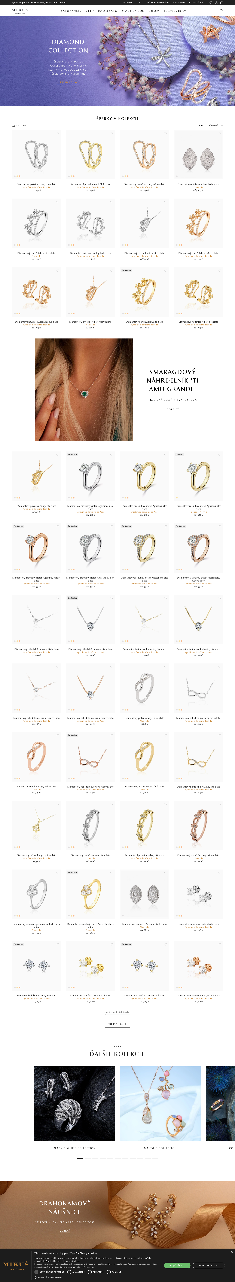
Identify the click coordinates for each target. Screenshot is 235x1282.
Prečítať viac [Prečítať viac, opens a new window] (88, 1267)
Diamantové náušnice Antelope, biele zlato (144, 924)
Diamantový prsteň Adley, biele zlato (36, 253)
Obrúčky (154, 11)
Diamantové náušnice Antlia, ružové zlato (198, 996)
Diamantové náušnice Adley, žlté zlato (198, 322)
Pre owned (179, 3)
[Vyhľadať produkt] (221, 10)
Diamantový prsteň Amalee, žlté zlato (144, 855)
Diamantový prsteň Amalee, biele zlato (90, 855)
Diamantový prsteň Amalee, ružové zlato (198, 855)
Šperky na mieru (71, 11)
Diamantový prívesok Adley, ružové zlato (90, 322)
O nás (140, 3)
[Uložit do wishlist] (58, 133)
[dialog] (117, 1265)
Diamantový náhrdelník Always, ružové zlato (90, 787)
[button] (96, 1278)
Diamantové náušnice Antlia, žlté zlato (90, 996)
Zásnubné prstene (133, 11)
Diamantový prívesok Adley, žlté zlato (36, 506)
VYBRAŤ (65, 1231)
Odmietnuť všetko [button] (208, 1265)
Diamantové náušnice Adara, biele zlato (198, 184)
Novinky (127, 3)
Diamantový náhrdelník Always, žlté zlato (198, 787)
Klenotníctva (196, 3)
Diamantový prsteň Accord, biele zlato (36, 184)
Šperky (90, 11)
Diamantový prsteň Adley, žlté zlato (144, 322)
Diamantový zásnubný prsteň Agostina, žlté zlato (144, 507)
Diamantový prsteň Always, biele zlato (144, 718)
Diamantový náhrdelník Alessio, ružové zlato (36, 718)
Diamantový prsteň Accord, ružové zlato (144, 184)
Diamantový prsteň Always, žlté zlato (144, 787)
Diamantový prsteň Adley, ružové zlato (198, 253)
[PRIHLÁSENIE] (216, 2)
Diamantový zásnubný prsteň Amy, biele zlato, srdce (36, 925)
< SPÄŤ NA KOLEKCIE (68, 83)
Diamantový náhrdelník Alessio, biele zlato (37, 649)
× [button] (232, 1252)
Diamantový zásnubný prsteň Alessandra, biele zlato (90, 579)
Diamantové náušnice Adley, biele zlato (90, 253)
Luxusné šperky (107, 11)
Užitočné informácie (158, 3)
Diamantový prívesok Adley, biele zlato (145, 253)
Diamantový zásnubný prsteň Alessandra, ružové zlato (198, 579)
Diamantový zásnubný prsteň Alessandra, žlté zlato (144, 579)
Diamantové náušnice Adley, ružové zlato (36, 322)
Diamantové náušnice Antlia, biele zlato (198, 924)
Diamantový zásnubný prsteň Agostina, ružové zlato (36, 579)
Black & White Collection (75, 1148)
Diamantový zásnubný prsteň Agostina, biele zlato (90, 507)
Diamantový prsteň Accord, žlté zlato (90, 184)
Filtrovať (22, 126)
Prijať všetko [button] (177, 1265)
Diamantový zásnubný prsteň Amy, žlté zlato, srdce (90, 925)
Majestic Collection (160, 1148)
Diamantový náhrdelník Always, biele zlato (198, 718)
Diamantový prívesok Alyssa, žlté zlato (36, 855)
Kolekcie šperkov (175, 11)
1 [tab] (80, 1158)
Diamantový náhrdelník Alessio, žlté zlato (144, 649)
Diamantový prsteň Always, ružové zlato (36, 787)
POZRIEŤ (173, 409)
